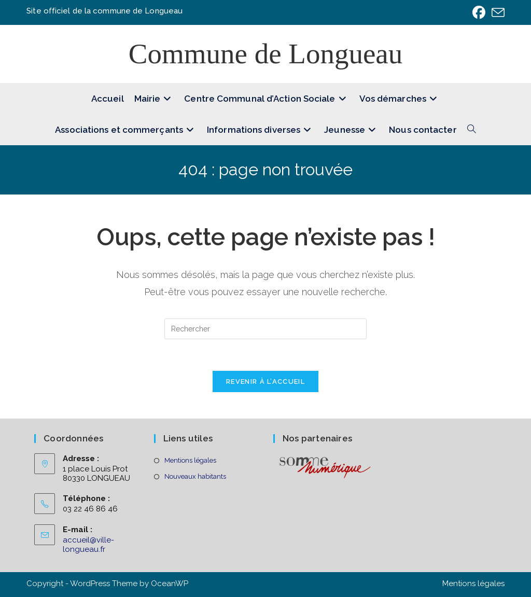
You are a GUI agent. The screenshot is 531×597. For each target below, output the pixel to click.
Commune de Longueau (266, 54)
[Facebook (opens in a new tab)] (478, 12)
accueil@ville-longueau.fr (88, 544)
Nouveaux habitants (195, 476)
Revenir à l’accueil (265, 381)
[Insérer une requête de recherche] (265, 328)
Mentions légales (190, 460)
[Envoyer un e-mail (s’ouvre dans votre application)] (496, 12)
